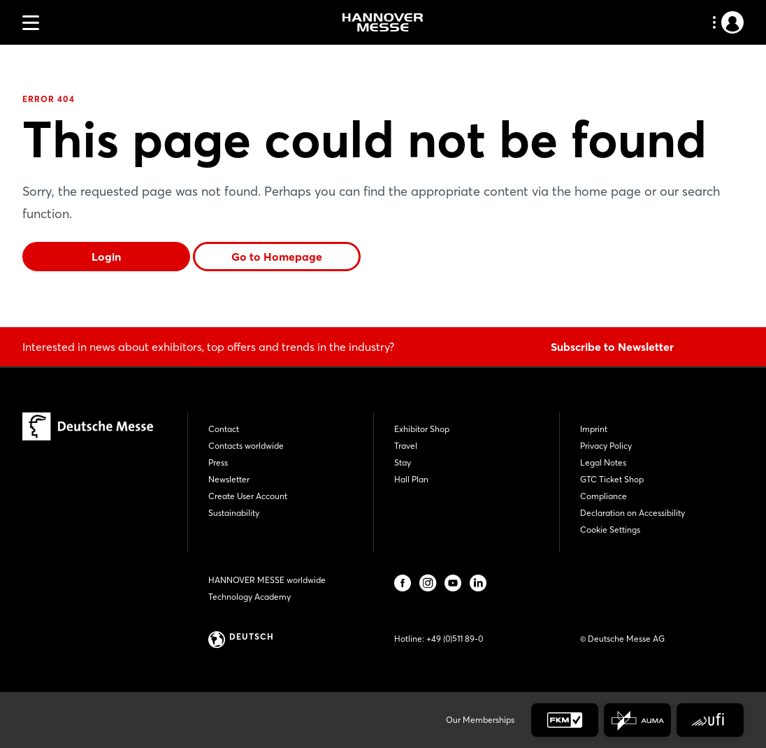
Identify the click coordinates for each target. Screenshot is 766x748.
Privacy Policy (606, 445)
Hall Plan (411, 479)
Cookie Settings (610, 529)
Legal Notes (603, 462)
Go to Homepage (276, 257)
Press (218, 462)
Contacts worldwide (246, 445)
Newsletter (229, 479)
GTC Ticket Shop (612, 479)
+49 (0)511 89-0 (454, 638)
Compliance (603, 496)
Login (106, 257)
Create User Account (247, 496)
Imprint (593, 429)
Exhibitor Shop (421, 429)
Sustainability (233, 513)
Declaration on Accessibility (632, 513)
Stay (402, 462)
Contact (223, 429)
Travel (405, 445)
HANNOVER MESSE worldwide (267, 580)
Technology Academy (249, 596)
